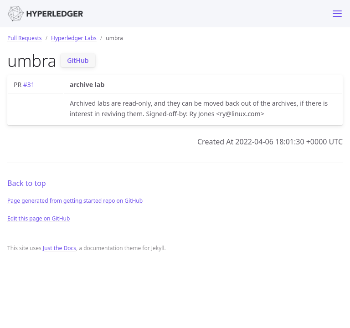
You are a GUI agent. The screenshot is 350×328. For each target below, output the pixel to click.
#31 (29, 84)
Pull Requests (24, 38)
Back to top (26, 183)
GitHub (77, 60)
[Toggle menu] (337, 13)
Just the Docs (59, 248)
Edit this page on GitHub (38, 218)
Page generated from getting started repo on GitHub (75, 201)
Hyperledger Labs (74, 38)
